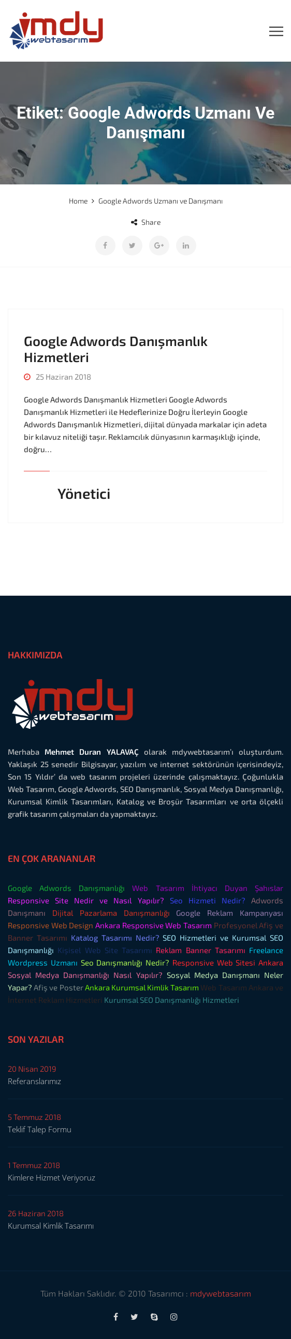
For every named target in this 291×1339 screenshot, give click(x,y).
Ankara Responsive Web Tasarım (153, 925)
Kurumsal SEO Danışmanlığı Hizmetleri (171, 999)
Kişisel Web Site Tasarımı (104, 950)
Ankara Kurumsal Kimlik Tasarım (142, 987)
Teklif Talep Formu (39, 1129)
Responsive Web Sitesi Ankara (227, 962)
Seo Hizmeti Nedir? (207, 900)
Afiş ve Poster (58, 987)
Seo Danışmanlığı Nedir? (125, 962)
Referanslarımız (34, 1081)
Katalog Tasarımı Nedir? (115, 937)
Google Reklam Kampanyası (229, 912)
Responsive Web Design (50, 925)
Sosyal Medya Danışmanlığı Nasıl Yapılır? (85, 975)
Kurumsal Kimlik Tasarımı (51, 1225)
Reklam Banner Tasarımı (200, 950)
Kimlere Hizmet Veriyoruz (51, 1177)
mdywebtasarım (220, 1293)
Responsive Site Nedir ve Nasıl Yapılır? (86, 900)
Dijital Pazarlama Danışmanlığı (111, 912)
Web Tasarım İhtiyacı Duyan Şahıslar (207, 887)
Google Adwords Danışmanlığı (66, 887)
